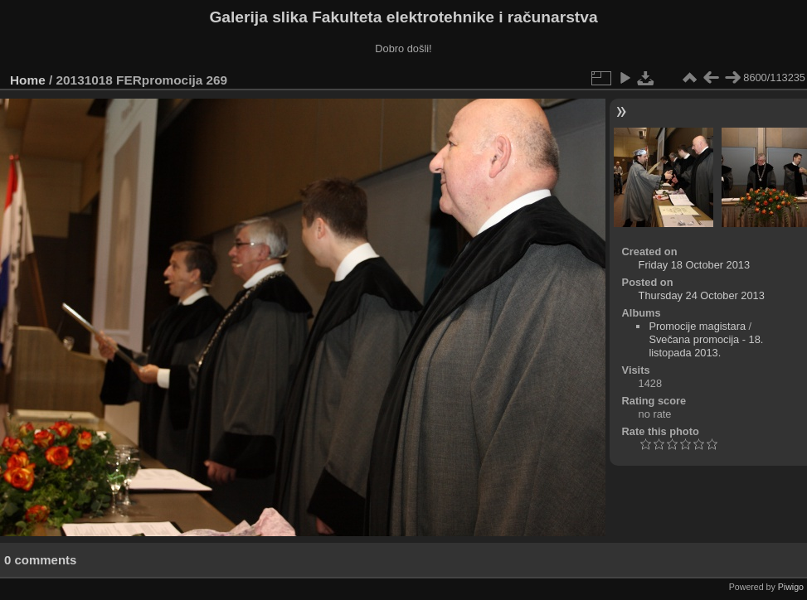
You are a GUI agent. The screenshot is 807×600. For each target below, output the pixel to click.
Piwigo (791, 587)
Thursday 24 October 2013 (702, 295)
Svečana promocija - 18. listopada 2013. (706, 346)
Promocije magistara (697, 326)
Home (28, 80)
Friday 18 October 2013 (694, 265)
